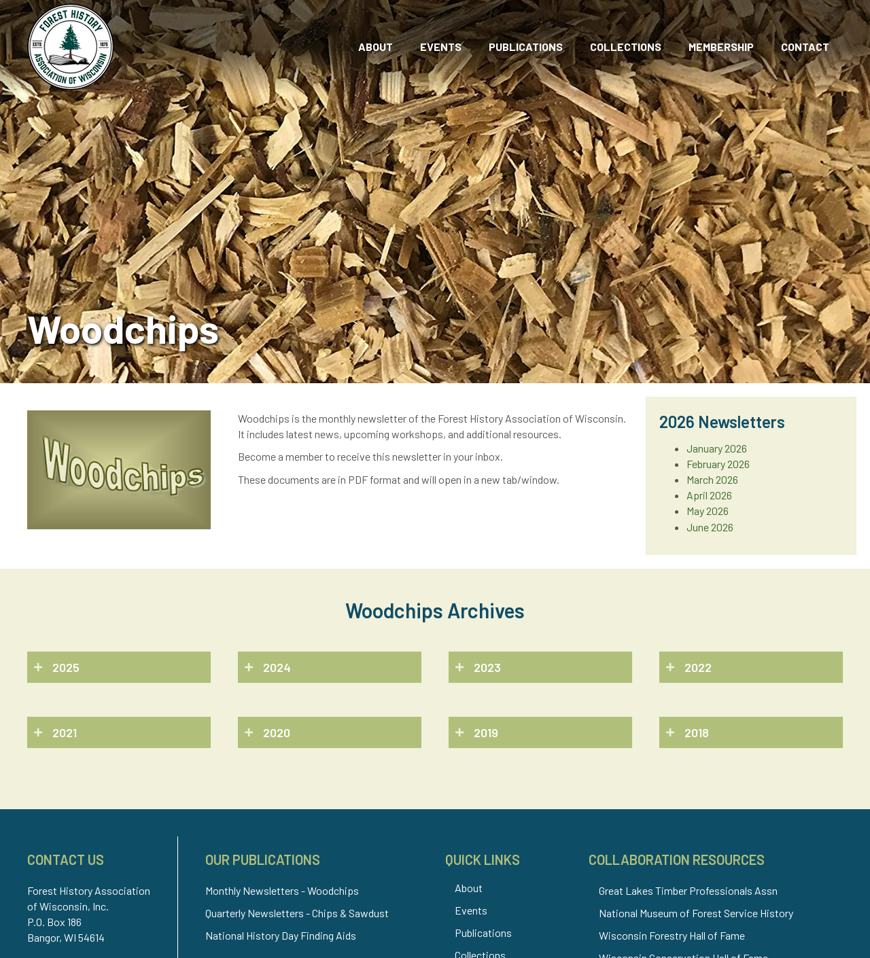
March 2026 (712, 479)
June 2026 (709, 526)
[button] (119, 667)
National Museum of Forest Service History (696, 912)
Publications (483, 932)
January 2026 (716, 448)
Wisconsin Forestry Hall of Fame (672, 935)
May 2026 (707, 510)
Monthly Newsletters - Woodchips (282, 890)
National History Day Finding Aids (280, 935)
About (469, 887)
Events (471, 910)
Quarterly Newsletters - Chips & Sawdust (297, 912)
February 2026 (718, 463)
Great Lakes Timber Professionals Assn (688, 890)
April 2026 (709, 495)
